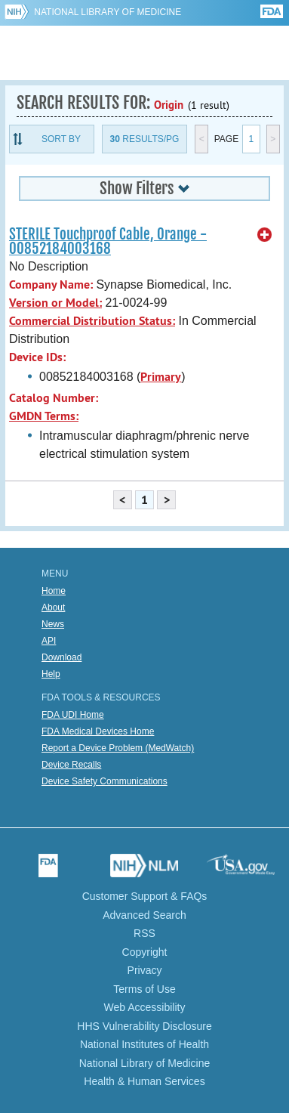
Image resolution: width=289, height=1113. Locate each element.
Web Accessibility (145, 1007)
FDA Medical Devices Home (98, 731)
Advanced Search (144, 915)
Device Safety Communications (105, 781)
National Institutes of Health (144, 1044)
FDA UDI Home (73, 715)
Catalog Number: (53, 398)
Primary (160, 377)
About (53, 607)
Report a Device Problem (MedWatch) (118, 748)
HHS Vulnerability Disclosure (144, 1026)
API (49, 640)
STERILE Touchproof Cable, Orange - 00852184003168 (108, 241)
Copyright (145, 952)
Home (54, 591)
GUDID (144, 52)
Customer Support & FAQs (145, 896)
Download (61, 657)
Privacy (145, 970)
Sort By (61, 139)
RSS (144, 933)
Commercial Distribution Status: (92, 321)
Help (51, 674)
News (53, 624)
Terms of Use (144, 989)
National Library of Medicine (107, 12)
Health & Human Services (144, 1081)
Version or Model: (55, 303)
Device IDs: (37, 357)
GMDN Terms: (43, 416)
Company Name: (51, 284)
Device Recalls (71, 764)
